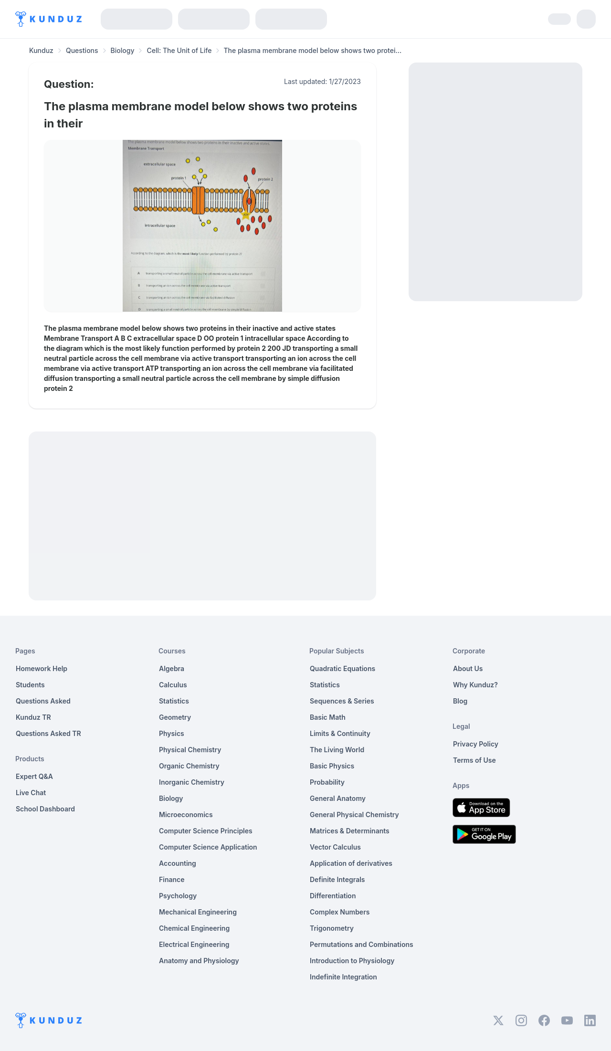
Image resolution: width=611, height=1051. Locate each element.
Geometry (175, 717)
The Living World (337, 750)
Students (30, 685)
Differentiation (333, 896)
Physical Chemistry (190, 750)
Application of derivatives (351, 863)
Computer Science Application (208, 847)
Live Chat (31, 792)
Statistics (174, 701)
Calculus (173, 685)
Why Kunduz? (475, 685)
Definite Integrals (337, 879)
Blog (460, 701)
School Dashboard (45, 809)
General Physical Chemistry (354, 814)
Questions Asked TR (48, 733)
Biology (123, 50)
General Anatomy (338, 798)
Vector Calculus (335, 847)
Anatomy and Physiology (199, 960)
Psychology (178, 896)
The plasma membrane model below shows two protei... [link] (312, 50)
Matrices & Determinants (350, 831)
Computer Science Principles (206, 831)
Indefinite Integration (343, 977)
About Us (468, 668)
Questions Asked (43, 701)
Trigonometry (332, 928)
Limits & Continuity (340, 733)
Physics (171, 733)
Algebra (171, 668)
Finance (172, 879)
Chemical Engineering (194, 928)
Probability (327, 782)
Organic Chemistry (189, 766)
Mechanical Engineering (198, 912)
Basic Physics (332, 766)
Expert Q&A (34, 776)
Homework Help (41, 668)
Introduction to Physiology (352, 960)
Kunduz (41, 50)
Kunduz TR (33, 717)
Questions (82, 50)
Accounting (177, 863)
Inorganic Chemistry (191, 782)
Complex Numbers (339, 912)
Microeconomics (186, 814)
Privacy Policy (475, 744)
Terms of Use (474, 760)
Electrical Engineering (194, 944)
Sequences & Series (342, 701)
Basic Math (328, 717)
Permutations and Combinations (361, 944)
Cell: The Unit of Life (179, 50)
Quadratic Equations (342, 668)
